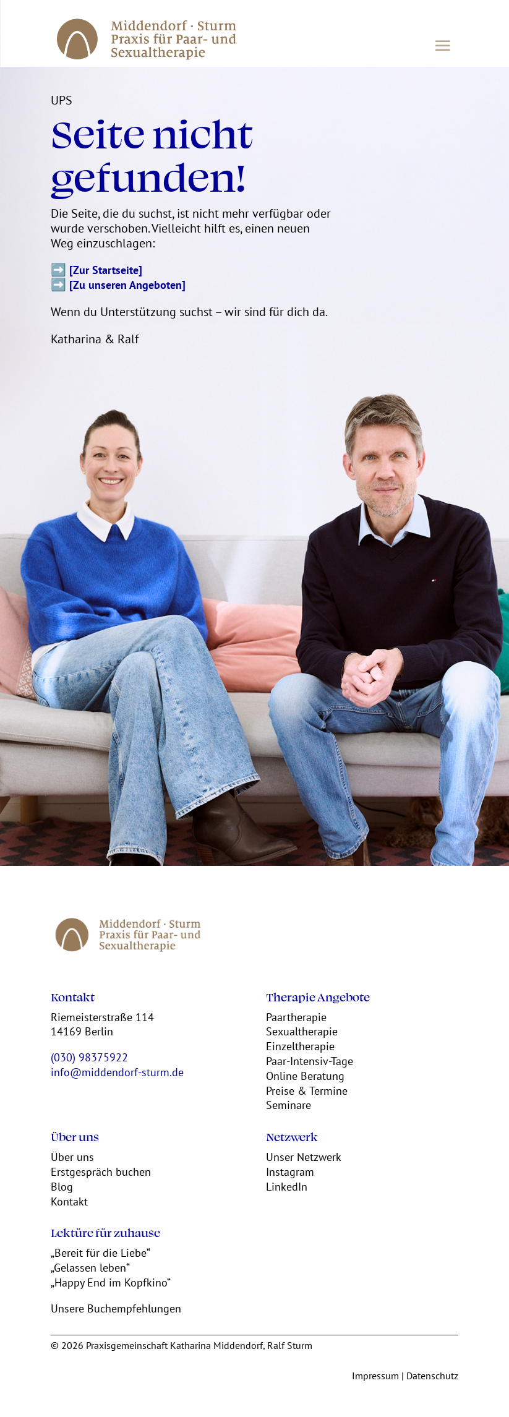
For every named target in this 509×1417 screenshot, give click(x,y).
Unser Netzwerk (303, 1157)
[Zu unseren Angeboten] (127, 285)
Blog (62, 1186)
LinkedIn (286, 1186)
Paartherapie (296, 1017)
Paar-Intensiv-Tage (309, 1061)
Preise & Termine (307, 1091)
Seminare (288, 1105)
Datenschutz (432, 1375)
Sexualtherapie (302, 1031)
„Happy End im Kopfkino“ (111, 1282)
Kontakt (69, 1201)
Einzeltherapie (300, 1046)
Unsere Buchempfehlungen (116, 1308)
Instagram (290, 1172)
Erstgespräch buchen (101, 1172)
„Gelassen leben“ (90, 1268)
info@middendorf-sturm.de (117, 1072)
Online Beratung (305, 1076)
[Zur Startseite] (105, 270)
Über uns (72, 1157)
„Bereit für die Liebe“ (100, 1253)
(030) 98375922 (89, 1057)
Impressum (375, 1375)
